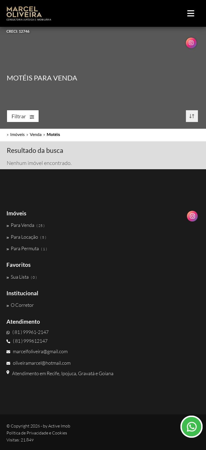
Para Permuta (26, 248)
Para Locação (26, 237)
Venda (36, 134)
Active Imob (59, 426)
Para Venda (25, 225)
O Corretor (20, 305)
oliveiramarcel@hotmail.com (38, 363)
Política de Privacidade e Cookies (36, 433)
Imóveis (17, 134)
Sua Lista (21, 277)
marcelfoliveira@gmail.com (37, 351)
